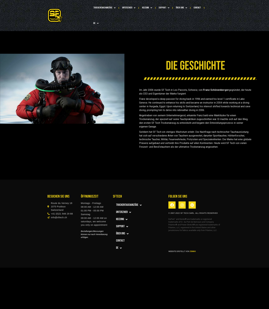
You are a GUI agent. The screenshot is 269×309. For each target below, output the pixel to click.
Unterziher (128, 8)
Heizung (147, 8)
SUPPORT (164, 8)
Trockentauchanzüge (104, 8)
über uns (181, 8)
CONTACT (197, 7)
